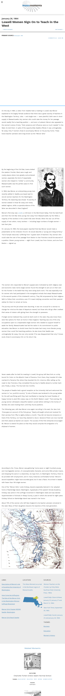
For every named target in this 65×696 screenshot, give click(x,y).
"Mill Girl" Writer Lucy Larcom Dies (32, 649)
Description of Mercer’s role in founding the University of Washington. (11, 523)
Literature (35, 652)
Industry (24, 652)
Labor (29, 652)
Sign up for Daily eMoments (53, 667)
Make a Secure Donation (14, 687)
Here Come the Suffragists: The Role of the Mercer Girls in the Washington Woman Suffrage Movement (11, 535)
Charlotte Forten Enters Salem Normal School (32, 611)
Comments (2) (52, 38)
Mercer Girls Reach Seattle (10, 553)
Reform (40, 615)
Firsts (35, 615)
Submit (53, 689)
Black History (22, 615)
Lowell (20, 148)
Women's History (49, 571)
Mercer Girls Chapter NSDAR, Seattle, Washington (11, 546)
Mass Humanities (21, 676)
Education (47, 567)
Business (47, 562)
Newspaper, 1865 (18, 35)
